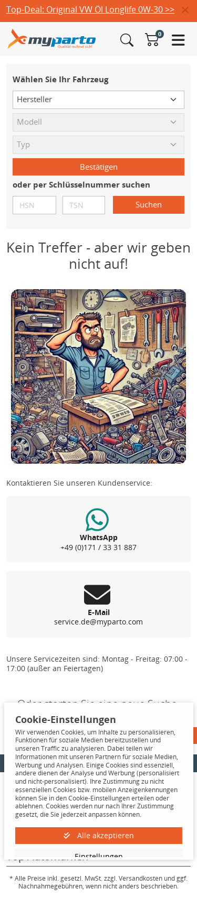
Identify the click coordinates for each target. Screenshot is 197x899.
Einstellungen (99, 856)
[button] (189, 10)
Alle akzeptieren (99, 835)
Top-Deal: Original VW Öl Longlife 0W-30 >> (90, 9)
